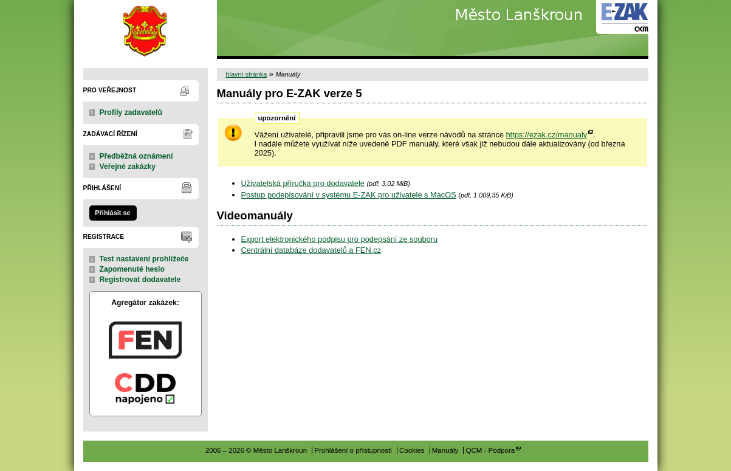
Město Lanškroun (145, 29)
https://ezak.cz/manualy (546, 134)
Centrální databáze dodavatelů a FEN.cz (311, 250)
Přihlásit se (112, 212)
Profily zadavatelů (131, 112)
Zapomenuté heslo (132, 269)
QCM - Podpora (490, 450)
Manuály (445, 450)
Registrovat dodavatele (140, 279)
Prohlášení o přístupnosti (352, 450)
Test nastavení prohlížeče (144, 259)
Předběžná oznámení (136, 156)
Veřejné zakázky (128, 166)
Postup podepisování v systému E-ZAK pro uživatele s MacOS (348, 194)
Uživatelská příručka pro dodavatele (303, 183)
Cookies (412, 450)
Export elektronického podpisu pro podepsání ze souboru (339, 239)
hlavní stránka (246, 74)
